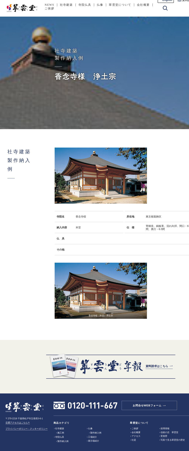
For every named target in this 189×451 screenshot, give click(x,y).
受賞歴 (164, 436)
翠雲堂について (120, 4)
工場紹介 (92, 437)
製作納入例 (62, 441)
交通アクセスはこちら (18, 422)
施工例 (60, 432)
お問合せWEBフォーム (147, 405)
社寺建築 (66, 4)
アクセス (136, 436)
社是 (134, 440)
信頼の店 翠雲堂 (169, 432)
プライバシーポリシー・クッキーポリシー (27, 428)
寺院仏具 (84, 4)
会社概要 (143, 4)
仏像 (100, 4)
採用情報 (165, 428)
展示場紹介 (93, 441)
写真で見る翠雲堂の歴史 (173, 440)
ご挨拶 (49, 8)
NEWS (49, 4)
